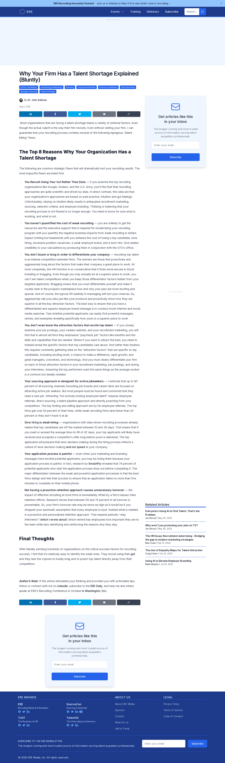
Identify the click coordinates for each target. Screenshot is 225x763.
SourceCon (74, 704)
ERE (20, 704)
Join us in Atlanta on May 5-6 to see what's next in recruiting (112, 3)
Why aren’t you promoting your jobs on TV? (171, 525)
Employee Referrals (87, 87)
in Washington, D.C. (94, 591)
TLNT (21, 717)
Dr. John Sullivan (37, 99)
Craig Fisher (151, 553)
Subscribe (80, 676)
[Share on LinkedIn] (30, 114)
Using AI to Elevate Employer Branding (168, 560)
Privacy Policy (171, 704)
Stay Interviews (128, 87)
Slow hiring (32, 422)
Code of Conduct (173, 716)
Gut (58, 182)
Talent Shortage (48, 91)
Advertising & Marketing (51, 87)
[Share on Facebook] (55, 114)
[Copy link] (128, 114)
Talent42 (73, 717)
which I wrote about (54, 519)
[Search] (202, 11)
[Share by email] (104, 114)
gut (133, 554)
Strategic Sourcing (28, 91)
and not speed (75, 447)
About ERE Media (125, 704)
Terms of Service (173, 710)
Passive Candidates (108, 87)
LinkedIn (62, 586)
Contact (119, 716)
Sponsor (120, 710)
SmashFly (94, 463)
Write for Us (122, 722)
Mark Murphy (152, 564)
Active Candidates (28, 87)
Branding (70, 87)
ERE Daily (96, 586)
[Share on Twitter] (79, 114)
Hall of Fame (122, 728)
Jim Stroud (150, 518)
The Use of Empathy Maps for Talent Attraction (173, 550)
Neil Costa (150, 543)
